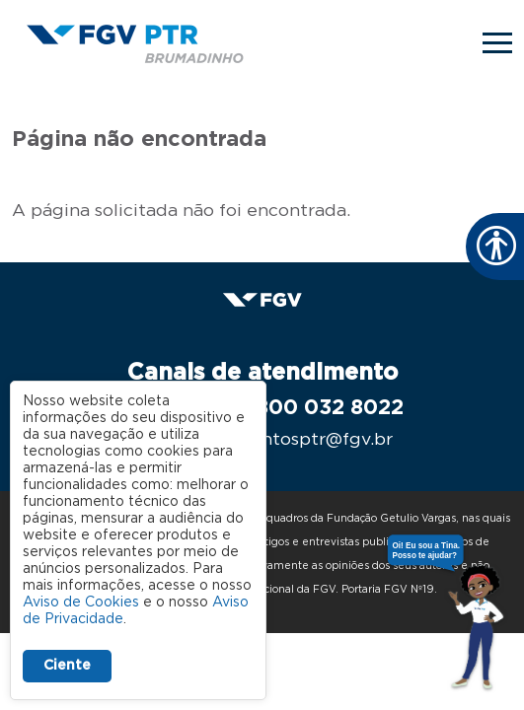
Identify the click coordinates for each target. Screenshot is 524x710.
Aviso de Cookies (81, 602)
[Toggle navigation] (497, 43)
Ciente (67, 666)
